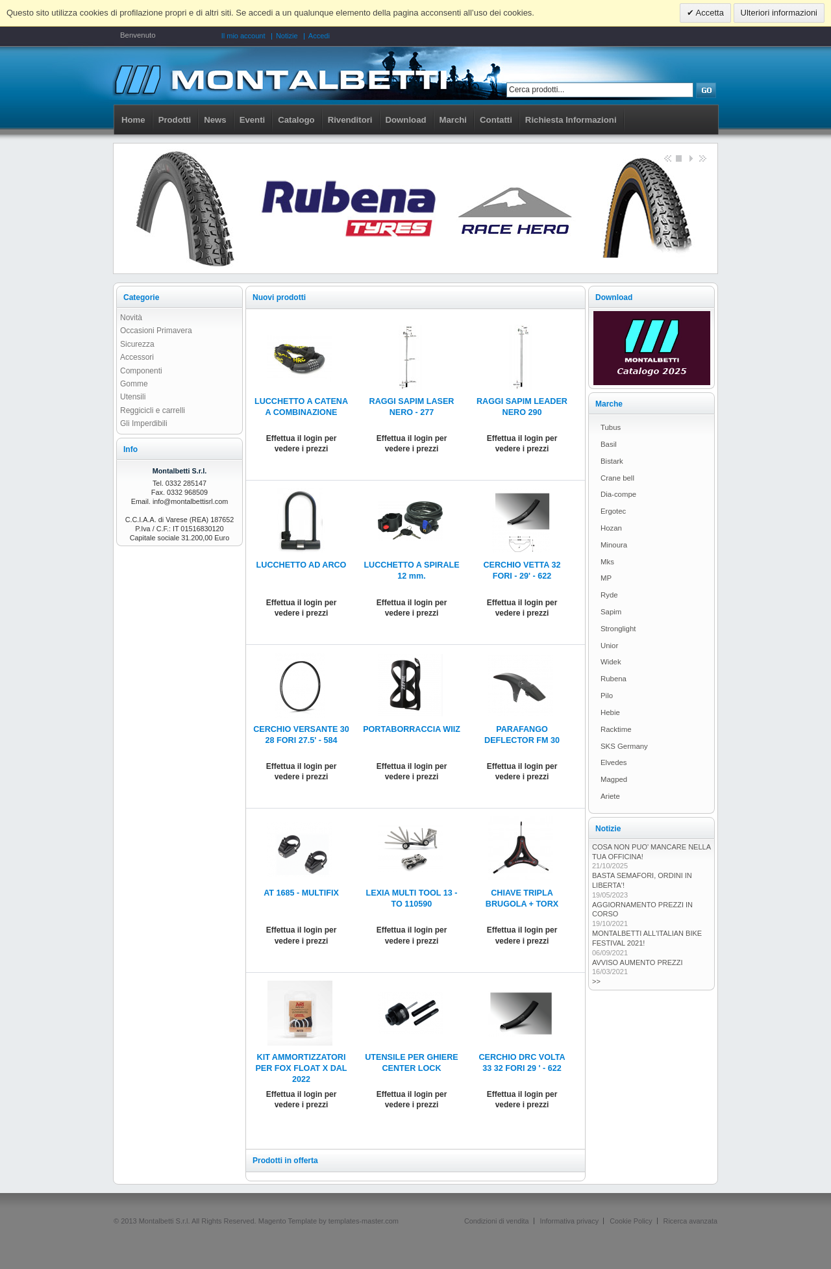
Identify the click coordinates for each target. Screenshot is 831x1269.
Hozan (611, 528)
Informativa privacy (569, 1221)
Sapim (611, 612)
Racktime (616, 729)
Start (690, 157)
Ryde (609, 595)
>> (596, 981)
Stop (678, 157)
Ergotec (613, 511)
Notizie (287, 36)
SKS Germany (624, 746)
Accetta (709, 13)
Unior (609, 645)
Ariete (610, 796)
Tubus (611, 427)
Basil (609, 444)
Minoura (614, 545)
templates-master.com (364, 1221)
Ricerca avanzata (690, 1221)
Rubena (613, 679)
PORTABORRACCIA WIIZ (411, 729)
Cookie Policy (631, 1221)
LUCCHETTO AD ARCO (301, 565)
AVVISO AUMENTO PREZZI (637, 962)
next (701, 157)
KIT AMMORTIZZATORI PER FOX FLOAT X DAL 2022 (301, 1068)
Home (133, 120)
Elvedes (614, 762)
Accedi (319, 36)
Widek (611, 662)
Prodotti (175, 120)
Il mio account (243, 36)
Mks (607, 562)
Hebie (610, 712)
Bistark (612, 461)
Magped (614, 779)
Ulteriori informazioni (779, 13)
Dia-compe (618, 494)
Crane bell (617, 478)
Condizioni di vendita (496, 1221)
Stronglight (618, 629)
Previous (666, 157)
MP (606, 578)
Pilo (607, 695)
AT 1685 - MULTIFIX (301, 893)
